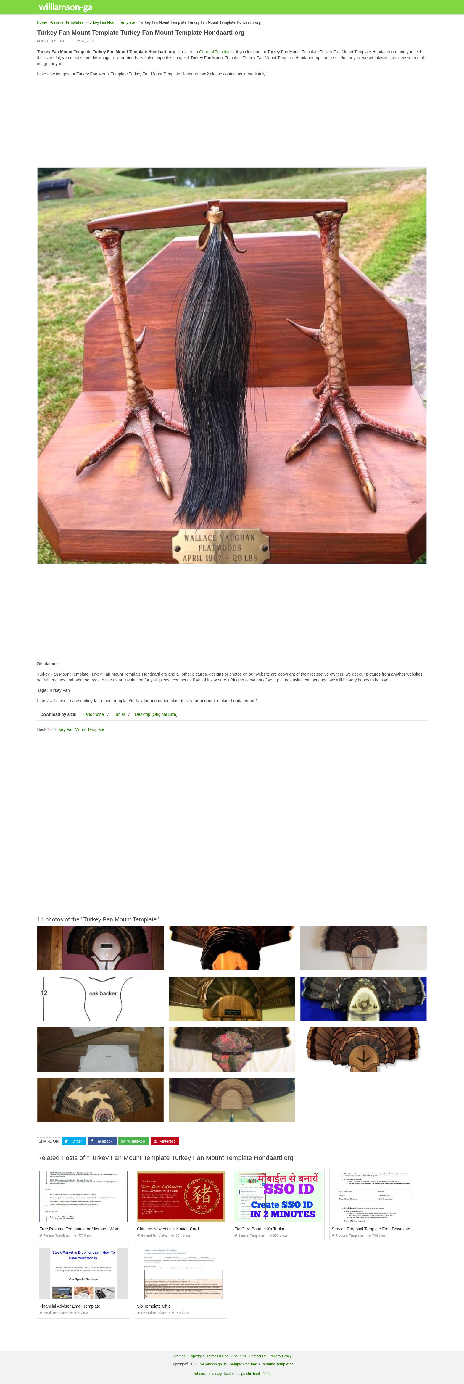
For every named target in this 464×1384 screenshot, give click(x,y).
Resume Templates (54, 1236)
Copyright (196, 1356)
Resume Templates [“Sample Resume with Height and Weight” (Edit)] (277, 1364)
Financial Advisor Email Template (69, 1306)
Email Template (52, 1313)
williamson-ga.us (213, 1364)
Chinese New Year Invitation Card (168, 1229)
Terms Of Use (217, 1356)
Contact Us (257, 1356)
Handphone (93, 714)
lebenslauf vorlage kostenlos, (217, 1374)
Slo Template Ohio (154, 1306)
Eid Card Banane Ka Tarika (259, 1229)
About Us (238, 1356)
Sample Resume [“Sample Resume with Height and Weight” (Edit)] (243, 1364)
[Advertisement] (232, 122)
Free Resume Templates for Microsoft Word (79, 1229)
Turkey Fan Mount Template (78, 729)
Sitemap (179, 1356)
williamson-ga (67, 6)
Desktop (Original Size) (156, 714)
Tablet (119, 714)
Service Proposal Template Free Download (371, 1229)
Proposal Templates (348, 1236)
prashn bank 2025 (255, 1374)
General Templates (51, 41)
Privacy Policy (280, 1356)
